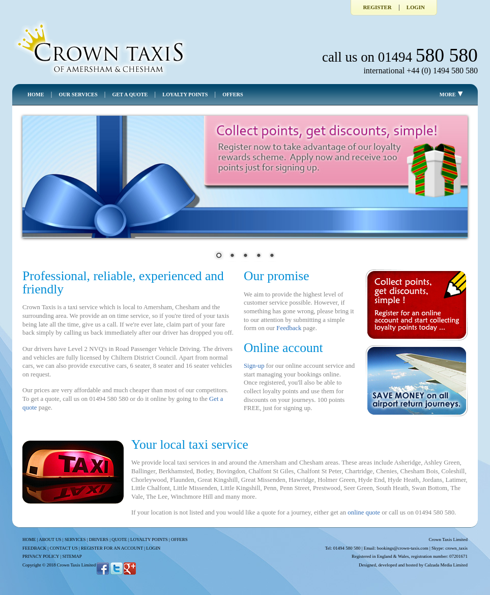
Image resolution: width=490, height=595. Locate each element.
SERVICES (75, 539)
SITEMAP (71, 556)
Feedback (288, 328)
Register (377, 7)
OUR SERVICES (78, 94)
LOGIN (153, 548)
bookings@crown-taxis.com (402, 548)
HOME (35, 94)
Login (416, 7)
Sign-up (254, 365)
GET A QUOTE (130, 94)
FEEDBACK (34, 548)
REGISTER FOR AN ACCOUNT (112, 548)
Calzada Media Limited (446, 564)
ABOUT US (50, 539)
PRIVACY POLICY (40, 556)
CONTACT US (64, 548)
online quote (364, 512)
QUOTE (119, 539)
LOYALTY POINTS (185, 94)
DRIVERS (98, 539)
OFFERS (232, 94)
